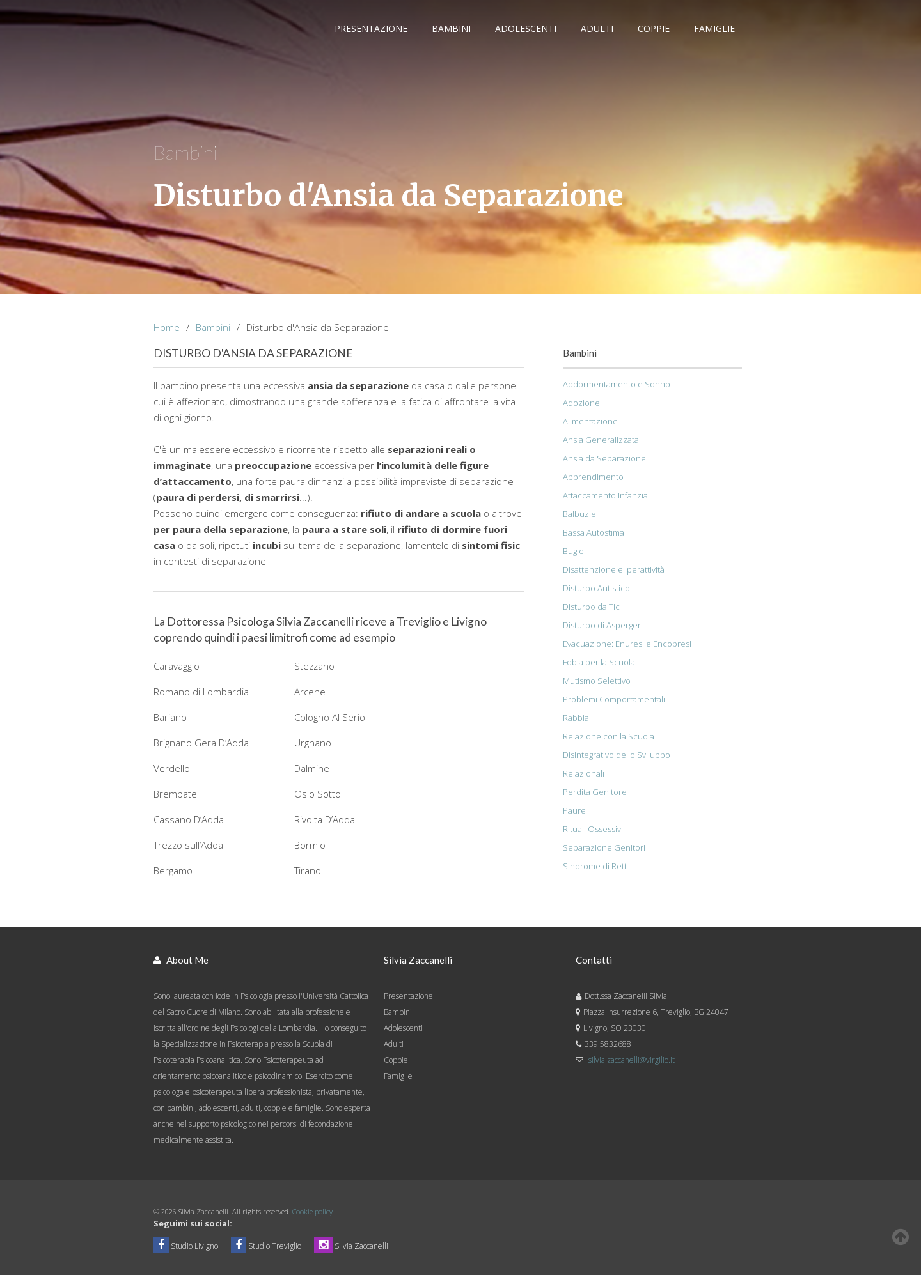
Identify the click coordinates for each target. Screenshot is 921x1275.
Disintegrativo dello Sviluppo (616, 755)
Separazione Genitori (604, 847)
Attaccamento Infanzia (605, 495)
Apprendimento (593, 477)
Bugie (573, 551)
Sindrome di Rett (595, 866)
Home (167, 327)
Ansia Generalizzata (601, 439)
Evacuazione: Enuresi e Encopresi (627, 643)
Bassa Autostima (593, 532)
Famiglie (714, 28)
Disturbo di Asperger (602, 625)
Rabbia (576, 717)
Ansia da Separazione (604, 458)
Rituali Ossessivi (593, 829)
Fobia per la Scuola (599, 662)
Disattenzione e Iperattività (614, 569)
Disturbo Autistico (596, 588)
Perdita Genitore (595, 792)
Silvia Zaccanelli (351, 1245)
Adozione (581, 402)
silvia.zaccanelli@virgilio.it (631, 1060)
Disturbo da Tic (591, 606)
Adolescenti (525, 28)
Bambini (451, 28)
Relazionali (583, 773)
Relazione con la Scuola (608, 736)
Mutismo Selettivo (597, 680)
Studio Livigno (186, 1245)
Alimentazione (590, 421)
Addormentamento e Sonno (616, 384)
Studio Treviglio (266, 1245)
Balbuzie (579, 514)
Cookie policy (312, 1211)
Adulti (597, 28)
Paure (574, 810)
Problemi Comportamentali (614, 699)
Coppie (654, 28)
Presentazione (371, 28)
